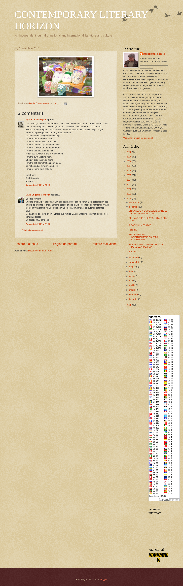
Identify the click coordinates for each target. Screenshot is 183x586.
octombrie (134, 257)
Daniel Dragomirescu (154, 54)
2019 (129, 156)
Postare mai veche (104, 244)
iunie (131, 276)
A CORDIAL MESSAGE (140, 225)
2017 (129, 166)
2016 (129, 170)
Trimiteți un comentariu (33, 230)
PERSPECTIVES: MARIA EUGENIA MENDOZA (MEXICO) (146, 245)
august (132, 266)
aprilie (132, 285)
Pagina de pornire (65, 244)
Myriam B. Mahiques (36, 119)
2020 (129, 152)
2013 (129, 184)
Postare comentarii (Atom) (40, 250)
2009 (129, 305)
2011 (129, 193)
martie (132, 290)
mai (131, 280)
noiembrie (134, 207)
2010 (129, 198)
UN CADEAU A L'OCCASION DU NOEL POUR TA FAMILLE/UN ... (148, 212)
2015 (129, 175)
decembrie (134, 202)
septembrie (134, 262)
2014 (129, 180)
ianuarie (133, 299)
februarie (133, 294)
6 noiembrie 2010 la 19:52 (38, 185)
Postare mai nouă (26, 244)
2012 (129, 189)
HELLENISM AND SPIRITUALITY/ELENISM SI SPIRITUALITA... (143, 237)
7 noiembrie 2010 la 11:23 (38, 224)
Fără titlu (133, 230)
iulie (131, 271)
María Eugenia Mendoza (38, 194)
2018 (129, 161)
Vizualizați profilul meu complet (138, 138)
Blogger (103, 579)
